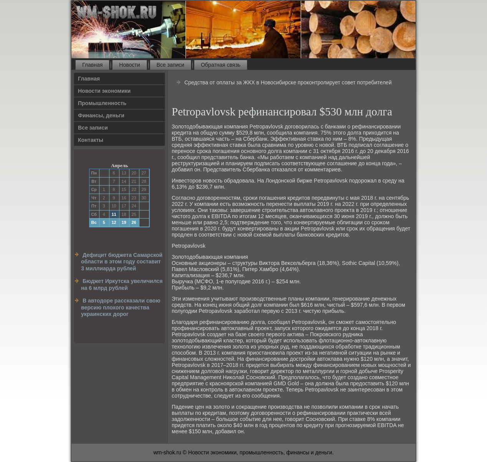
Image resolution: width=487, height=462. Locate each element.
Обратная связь (220, 65)
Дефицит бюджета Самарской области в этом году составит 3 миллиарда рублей (121, 261)
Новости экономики (104, 91)
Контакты (90, 140)
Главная (92, 65)
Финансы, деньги (101, 115)
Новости (129, 65)
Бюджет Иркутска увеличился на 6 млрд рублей (121, 284)
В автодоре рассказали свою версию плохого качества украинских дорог (120, 307)
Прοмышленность (102, 103)
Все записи (170, 65)
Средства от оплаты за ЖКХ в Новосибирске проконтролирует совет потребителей (288, 82)
